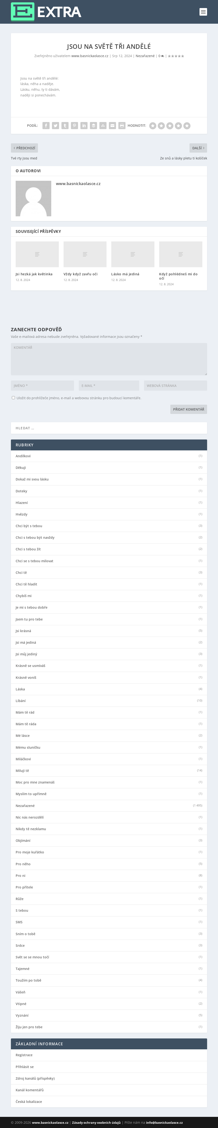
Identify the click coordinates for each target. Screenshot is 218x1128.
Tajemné (22, 969)
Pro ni (20, 876)
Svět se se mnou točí (32, 957)
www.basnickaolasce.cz (89, 56)
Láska (20, 689)
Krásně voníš (26, 677)
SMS (19, 922)
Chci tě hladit (26, 584)
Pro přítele (24, 887)
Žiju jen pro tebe (29, 1027)
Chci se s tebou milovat (34, 561)
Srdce (20, 945)
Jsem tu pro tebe (29, 619)
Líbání (21, 701)
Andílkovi (23, 456)
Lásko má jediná (125, 274)
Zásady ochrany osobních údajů (96, 1122)
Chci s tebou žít (28, 549)
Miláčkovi (23, 759)
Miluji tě (22, 771)
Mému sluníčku (28, 747)
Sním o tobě (25, 934)
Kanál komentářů (30, 1090)
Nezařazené (145, 56)
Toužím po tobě (28, 980)
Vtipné (21, 1004)
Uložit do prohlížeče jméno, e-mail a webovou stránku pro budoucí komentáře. (79, 398)
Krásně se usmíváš (30, 666)
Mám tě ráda (26, 724)
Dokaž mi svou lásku (32, 479)
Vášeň (20, 992)
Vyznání (22, 1015)
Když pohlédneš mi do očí (178, 276)
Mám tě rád (25, 712)
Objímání (23, 840)
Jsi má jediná (26, 642)
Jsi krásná (23, 631)
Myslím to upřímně (31, 794)
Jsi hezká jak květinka (34, 274)
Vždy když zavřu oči (81, 274)
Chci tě (21, 573)
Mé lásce (23, 736)
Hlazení (22, 503)
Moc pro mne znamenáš (35, 782)
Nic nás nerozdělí (30, 817)
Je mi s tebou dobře (31, 607)
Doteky (21, 491)
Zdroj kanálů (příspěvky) (35, 1078)
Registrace (24, 1055)
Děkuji (21, 468)
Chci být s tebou (29, 526)
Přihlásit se (25, 1067)
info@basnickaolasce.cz (164, 1122)
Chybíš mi (24, 596)
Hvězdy (22, 514)
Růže (19, 899)
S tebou (22, 910)
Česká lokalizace (29, 1101)
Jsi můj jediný (26, 654)
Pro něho (23, 864)
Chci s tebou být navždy (35, 537)
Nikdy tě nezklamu (31, 829)
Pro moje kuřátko (30, 852)
